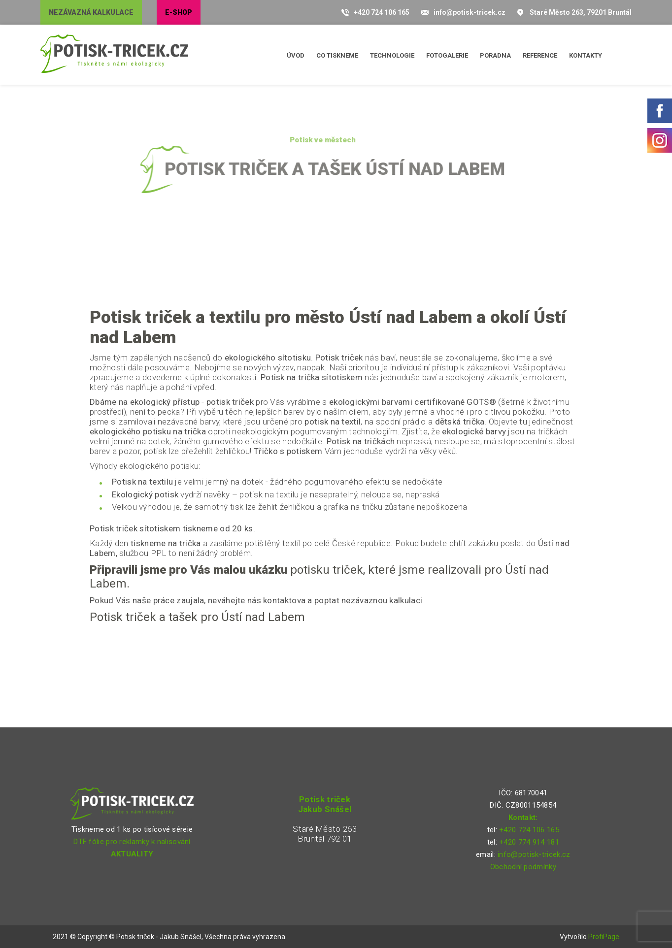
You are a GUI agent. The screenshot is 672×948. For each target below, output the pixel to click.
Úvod (295, 55)
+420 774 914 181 (529, 842)
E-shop (178, 12)
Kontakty (585, 55)
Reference (540, 55)
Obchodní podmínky (523, 866)
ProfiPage (603, 937)
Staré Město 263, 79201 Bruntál (581, 12)
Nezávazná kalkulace (91, 12)
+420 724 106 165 (381, 12)
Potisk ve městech (310, 139)
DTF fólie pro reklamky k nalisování (132, 841)
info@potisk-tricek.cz (469, 12)
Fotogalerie (447, 55)
